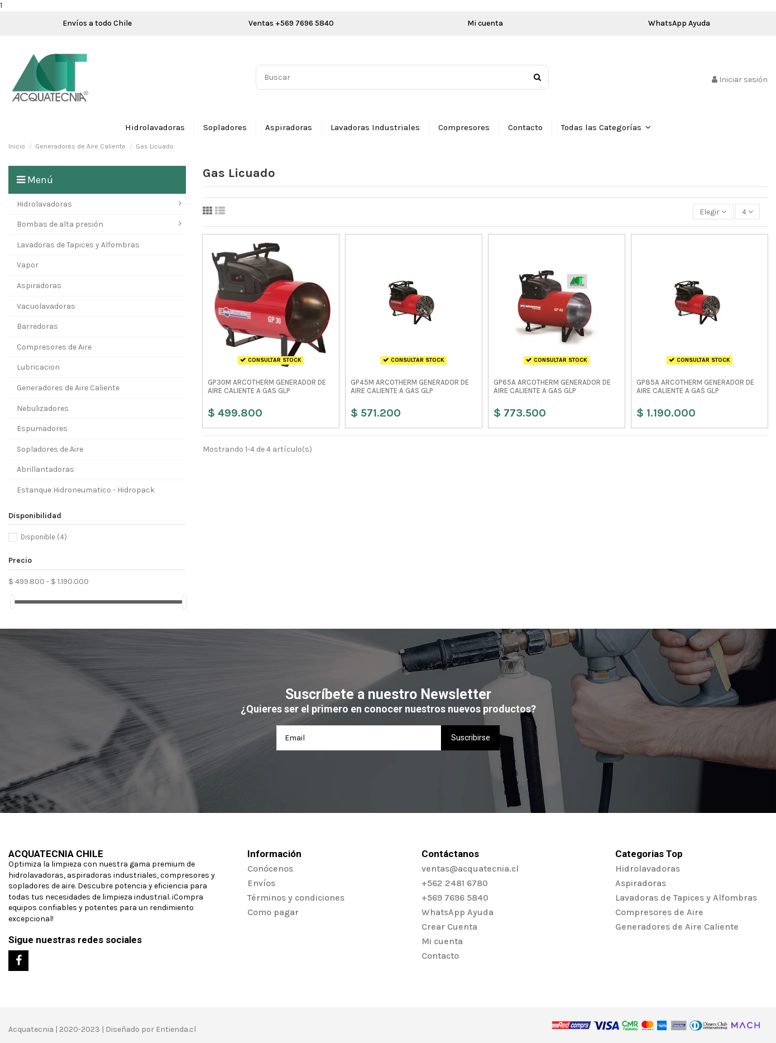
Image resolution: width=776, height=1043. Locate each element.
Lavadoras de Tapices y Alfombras (686, 897)
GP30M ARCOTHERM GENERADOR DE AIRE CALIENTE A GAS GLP (267, 386)
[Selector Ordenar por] (713, 212)
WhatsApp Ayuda (679, 23)
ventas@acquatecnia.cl (470, 868)
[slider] (12, 602)
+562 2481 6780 (454, 883)
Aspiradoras (640, 883)
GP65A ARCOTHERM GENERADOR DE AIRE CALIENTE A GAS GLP (552, 386)
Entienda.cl (176, 1029)
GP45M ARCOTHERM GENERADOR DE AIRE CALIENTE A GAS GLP (410, 386)
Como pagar (273, 912)
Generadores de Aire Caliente (677, 926)
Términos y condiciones (295, 897)
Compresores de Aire (659, 912)
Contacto (440, 955)
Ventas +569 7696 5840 (291, 23)
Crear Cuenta (449, 926)
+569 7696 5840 (454, 897)
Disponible (44, 537)
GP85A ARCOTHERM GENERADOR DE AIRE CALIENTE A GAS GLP (695, 386)
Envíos (261, 883)
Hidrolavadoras (647, 868)
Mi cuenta (485, 23)
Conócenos (270, 868)
